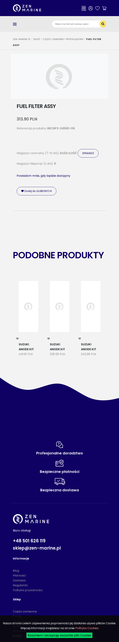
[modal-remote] (17, 338)
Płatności (19, 575)
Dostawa (19, 580)
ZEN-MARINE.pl (22, 39)
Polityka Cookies (87, 628)
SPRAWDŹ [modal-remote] (88, 153)
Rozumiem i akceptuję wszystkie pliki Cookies (59, 635)
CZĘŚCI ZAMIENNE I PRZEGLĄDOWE (63, 39)
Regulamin (20, 585)
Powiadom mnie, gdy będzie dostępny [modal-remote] (43, 176)
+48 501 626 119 (29, 541)
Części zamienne (25, 611)
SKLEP (36, 39)
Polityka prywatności (28, 590)
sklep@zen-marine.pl (37, 548)
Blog (16, 571)
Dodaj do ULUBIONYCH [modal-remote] (36, 191)
